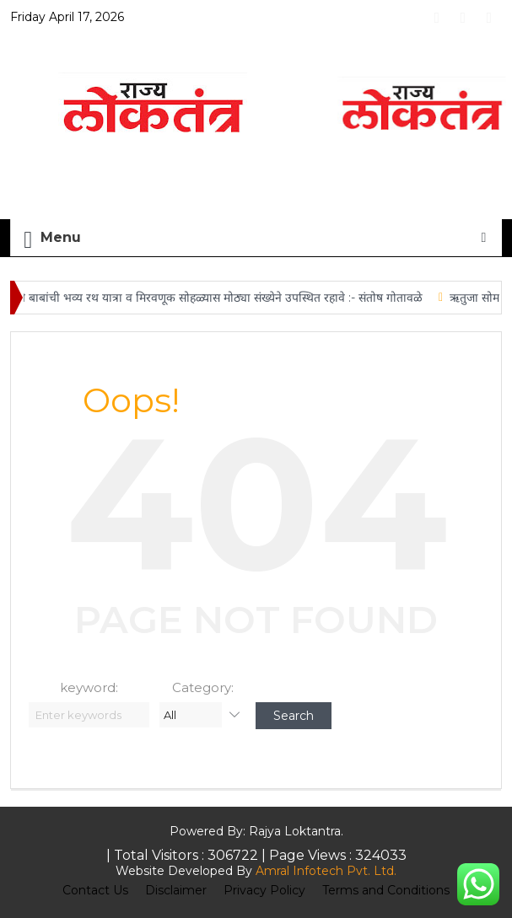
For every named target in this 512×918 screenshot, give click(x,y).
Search (293, 715)
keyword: (89, 687)
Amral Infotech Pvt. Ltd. (326, 870)
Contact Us (95, 890)
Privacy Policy (264, 890)
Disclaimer (176, 890)
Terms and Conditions (386, 890)
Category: (203, 687)
